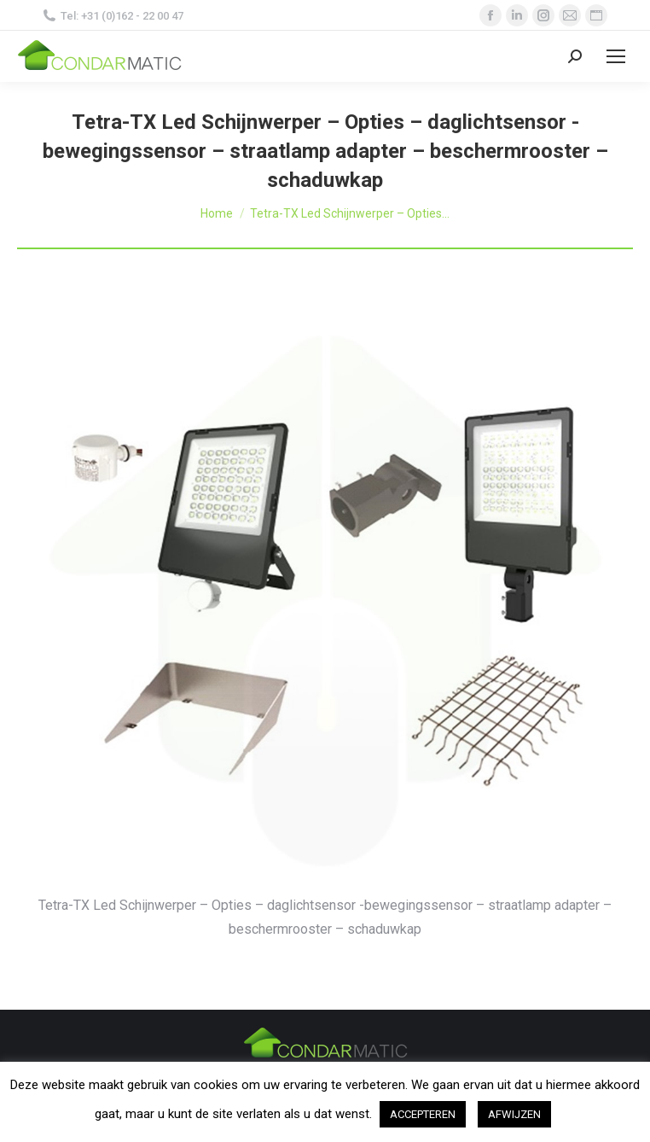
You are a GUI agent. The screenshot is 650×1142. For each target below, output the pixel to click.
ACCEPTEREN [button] (423, 1114)
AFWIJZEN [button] (514, 1114)
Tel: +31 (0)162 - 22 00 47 (113, 16)
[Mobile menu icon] (616, 56)
